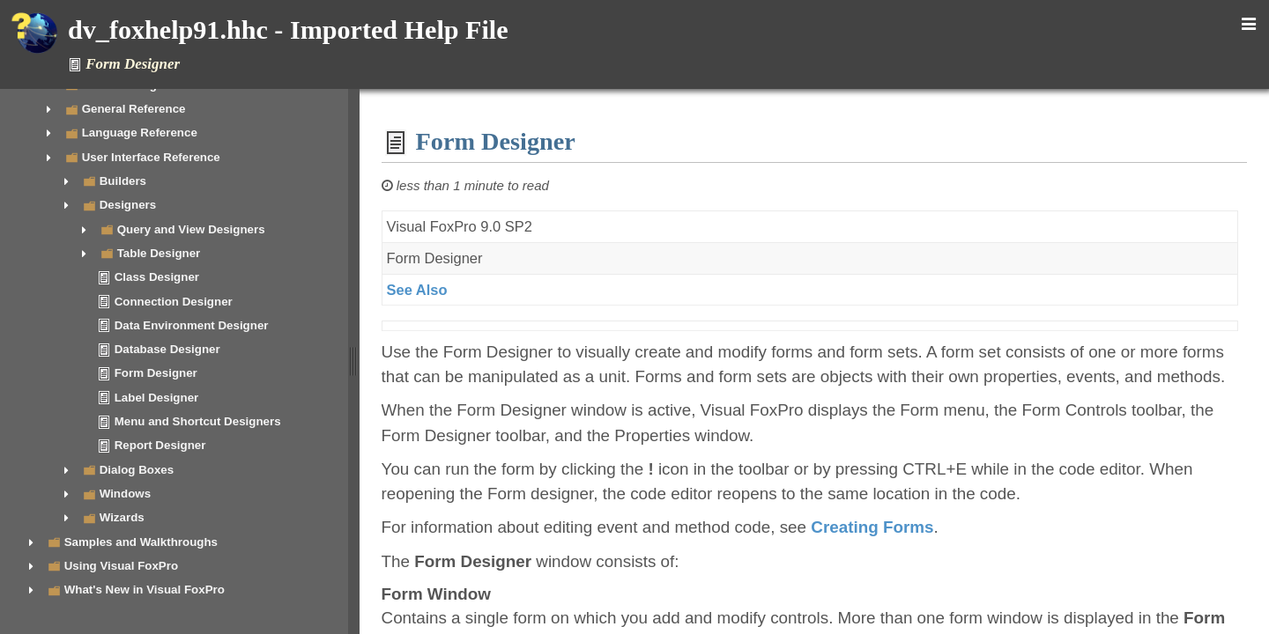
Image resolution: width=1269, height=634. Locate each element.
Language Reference (139, 132)
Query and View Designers (191, 229)
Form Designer (156, 373)
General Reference (134, 108)
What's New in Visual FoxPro (144, 589)
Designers (128, 204)
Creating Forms (877, 527)
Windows (125, 493)
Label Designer (157, 397)
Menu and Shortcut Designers (198, 421)
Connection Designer (174, 301)
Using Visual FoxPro (121, 565)
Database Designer (167, 349)
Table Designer (159, 253)
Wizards (122, 517)
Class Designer (157, 277)
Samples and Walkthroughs (141, 542)
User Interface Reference (151, 157)
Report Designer (160, 445)
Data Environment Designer (192, 325)
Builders (123, 181)
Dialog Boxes (137, 469)
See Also (421, 290)
